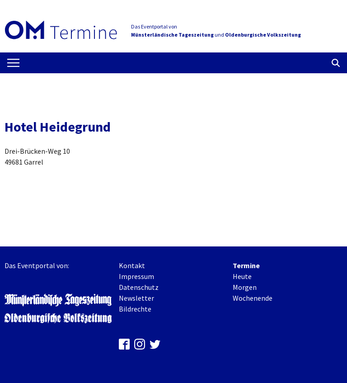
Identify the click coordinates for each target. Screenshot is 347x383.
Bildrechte (135, 308)
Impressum (136, 276)
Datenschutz (139, 287)
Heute (242, 276)
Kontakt (132, 265)
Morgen (245, 287)
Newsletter (136, 298)
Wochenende (252, 298)
